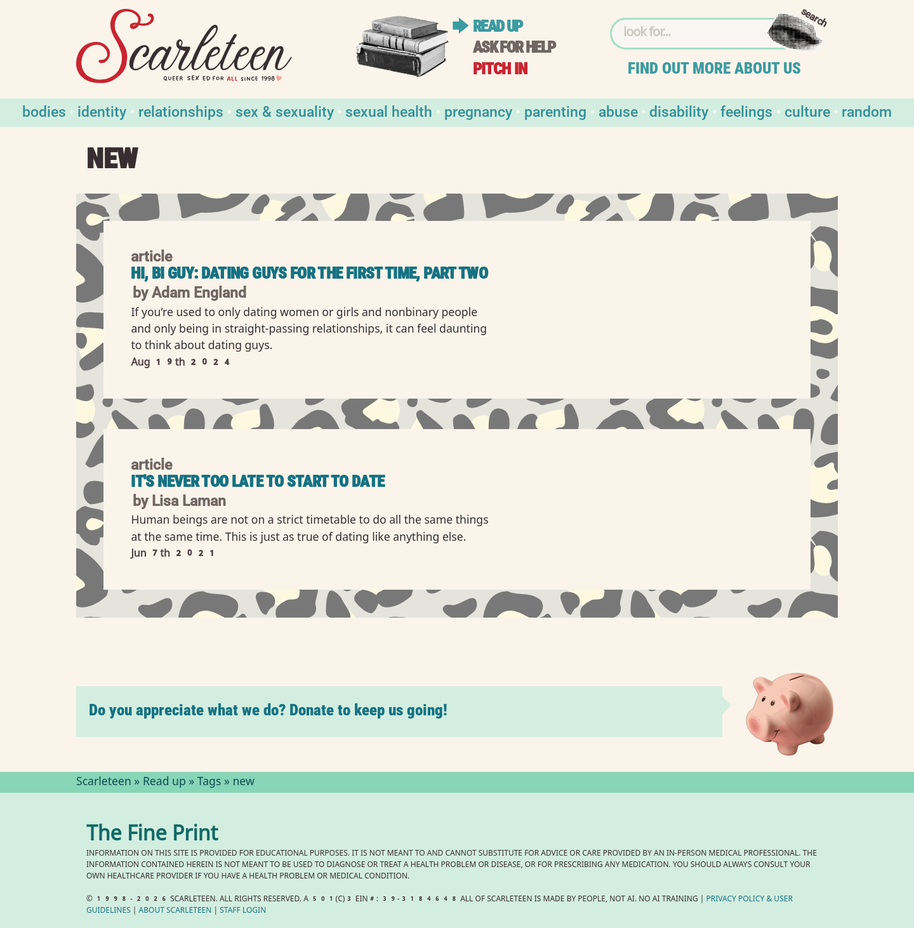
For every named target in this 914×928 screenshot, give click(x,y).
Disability (678, 110)
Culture (807, 110)
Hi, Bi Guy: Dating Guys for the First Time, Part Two (309, 273)
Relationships (180, 110)
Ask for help (514, 47)
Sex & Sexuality (284, 110)
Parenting (555, 110)
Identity (101, 110)
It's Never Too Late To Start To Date (257, 481)
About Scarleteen (175, 911)
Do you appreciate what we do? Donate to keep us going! (268, 710)
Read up (497, 26)
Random (867, 110)
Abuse (618, 110)
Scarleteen (103, 782)
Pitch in (500, 69)
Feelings (746, 110)
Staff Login (243, 911)
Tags (209, 782)
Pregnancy (478, 110)
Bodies (44, 110)
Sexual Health (388, 110)
